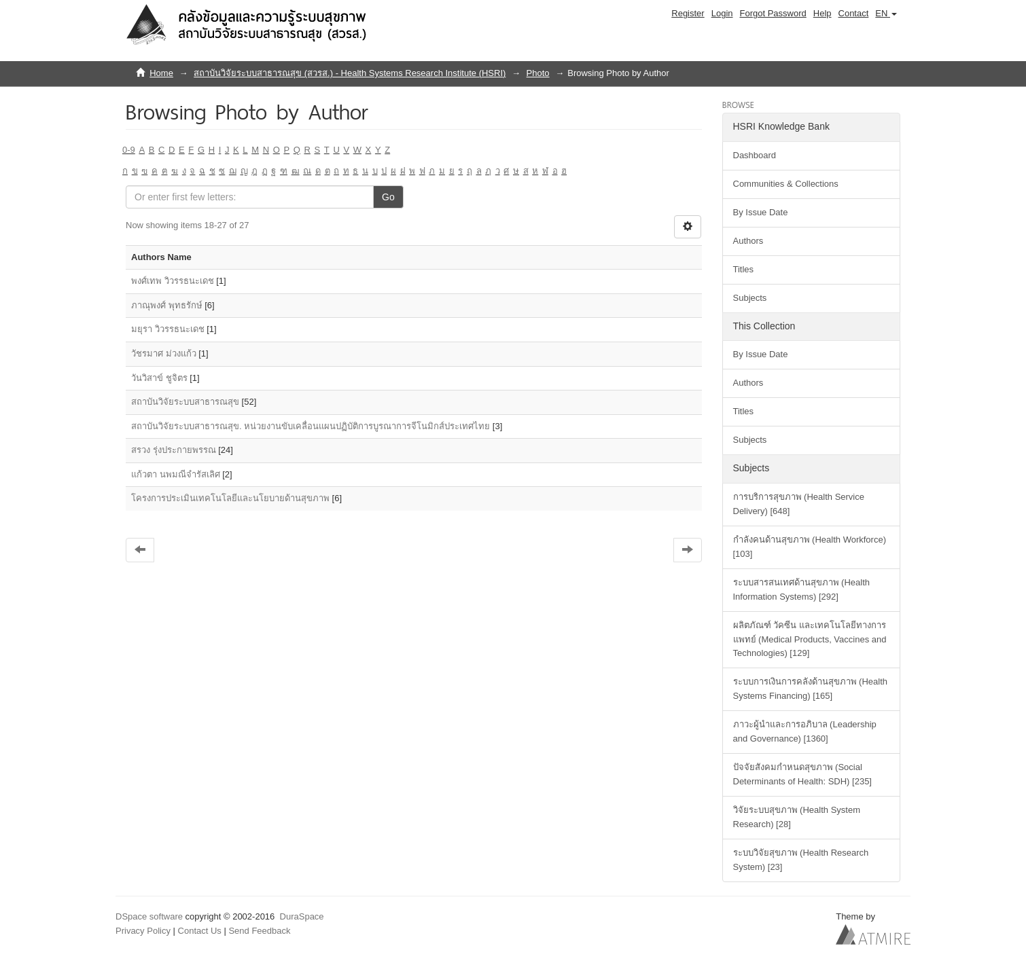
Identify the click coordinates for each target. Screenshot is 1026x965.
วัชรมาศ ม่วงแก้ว (163, 353)
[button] (886, 13)
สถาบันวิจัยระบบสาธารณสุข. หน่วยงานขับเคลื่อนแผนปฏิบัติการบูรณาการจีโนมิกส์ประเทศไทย (310, 426)
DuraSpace (302, 916)
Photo (538, 73)
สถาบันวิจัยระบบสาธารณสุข (185, 402)
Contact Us (200, 931)
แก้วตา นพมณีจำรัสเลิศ (175, 474)
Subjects (750, 298)
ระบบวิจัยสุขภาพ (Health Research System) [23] (801, 860)
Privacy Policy (143, 931)
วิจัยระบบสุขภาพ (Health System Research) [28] (796, 817)
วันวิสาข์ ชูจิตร (159, 378)
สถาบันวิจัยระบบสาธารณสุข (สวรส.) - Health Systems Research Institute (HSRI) (350, 73)
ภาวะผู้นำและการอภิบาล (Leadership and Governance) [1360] (805, 731)
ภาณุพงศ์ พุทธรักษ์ (166, 305)
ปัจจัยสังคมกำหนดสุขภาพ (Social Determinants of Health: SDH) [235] (802, 774)
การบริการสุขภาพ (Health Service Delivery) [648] (798, 504)
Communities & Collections (785, 184)
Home (161, 73)
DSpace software (149, 916)
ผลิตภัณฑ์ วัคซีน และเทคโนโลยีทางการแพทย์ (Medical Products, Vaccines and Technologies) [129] (810, 639)
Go (388, 197)
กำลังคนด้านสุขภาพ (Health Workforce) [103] (809, 546)
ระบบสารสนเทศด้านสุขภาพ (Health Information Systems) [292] (801, 589)
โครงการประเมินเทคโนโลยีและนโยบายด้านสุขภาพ (230, 498)
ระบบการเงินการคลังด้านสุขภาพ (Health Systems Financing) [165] (810, 688)
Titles (743, 269)
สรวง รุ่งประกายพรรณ (173, 450)
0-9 (128, 150)
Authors (748, 241)
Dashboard (755, 155)
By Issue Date (760, 212)
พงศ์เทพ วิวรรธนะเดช (172, 281)
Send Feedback (259, 931)
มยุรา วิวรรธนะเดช (168, 329)
